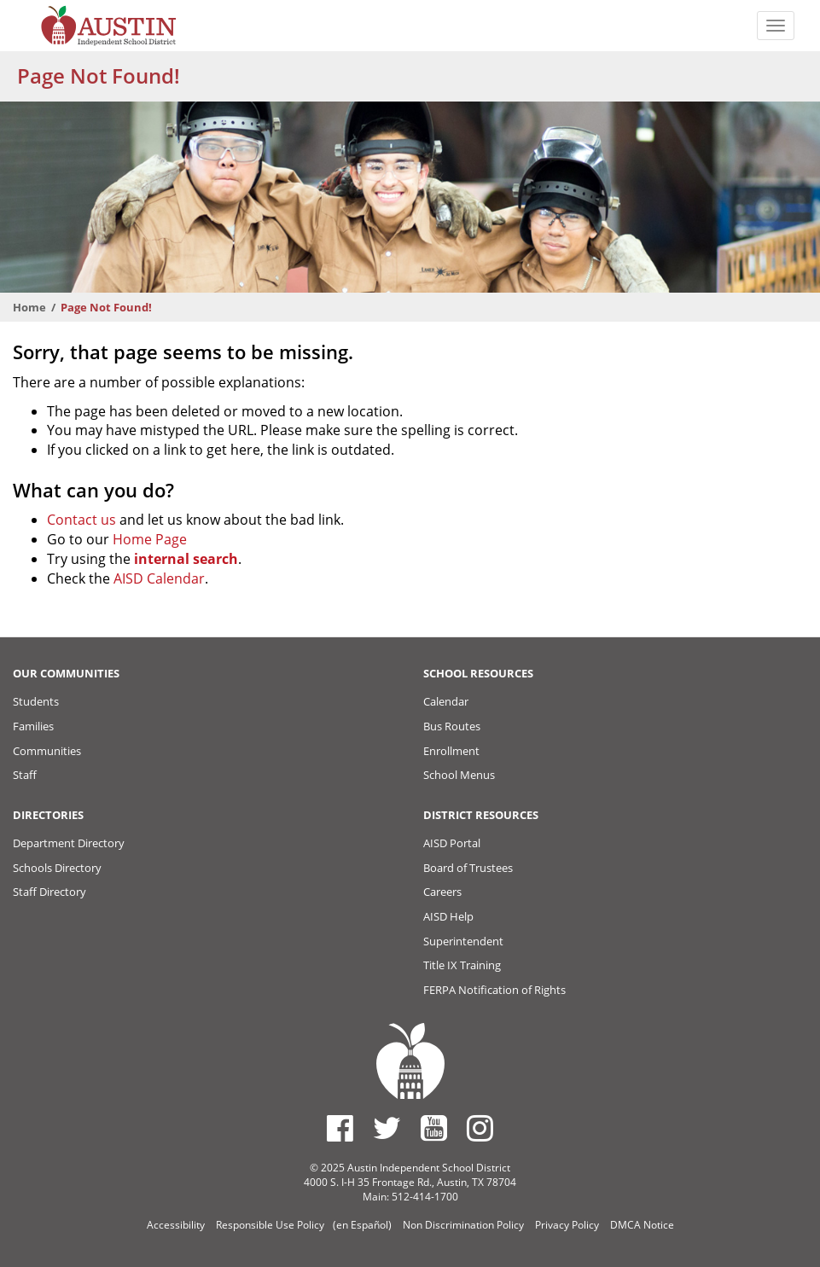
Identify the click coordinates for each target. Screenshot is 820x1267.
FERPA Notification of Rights (494, 989)
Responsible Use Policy (270, 1225)
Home (29, 307)
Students (36, 701)
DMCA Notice (642, 1225)
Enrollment (451, 750)
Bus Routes (451, 726)
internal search (186, 558)
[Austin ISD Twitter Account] (387, 1128)
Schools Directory (57, 867)
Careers (442, 891)
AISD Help (448, 916)
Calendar (445, 701)
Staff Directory (49, 891)
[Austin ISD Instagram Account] (479, 1128)
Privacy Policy (567, 1225)
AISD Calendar (159, 578)
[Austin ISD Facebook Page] (340, 1128)
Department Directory (69, 843)
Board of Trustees (468, 867)
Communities (47, 750)
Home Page (150, 539)
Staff (25, 774)
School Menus (459, 774)
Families (33, 726)
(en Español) (362, 1225)
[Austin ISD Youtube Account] (433, 1128)
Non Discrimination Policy (463, 1225)
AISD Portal (451, 843)
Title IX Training (462, 965)
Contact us (81, 519)
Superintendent (463, 941)
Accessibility (176, 1225)
